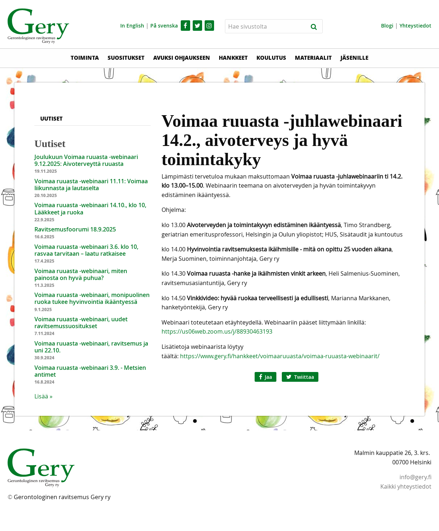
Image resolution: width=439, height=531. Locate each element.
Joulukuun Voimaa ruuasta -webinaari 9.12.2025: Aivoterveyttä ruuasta (86, 160)
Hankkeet (233, 58)
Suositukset (126, 58)
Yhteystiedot (415, 25)
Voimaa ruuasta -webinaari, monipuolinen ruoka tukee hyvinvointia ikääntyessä (92, 298)
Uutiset (51, 118)
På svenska (164, 25)
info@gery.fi (415, 477)
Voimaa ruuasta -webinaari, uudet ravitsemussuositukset (80, 322)
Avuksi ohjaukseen (181, 58)
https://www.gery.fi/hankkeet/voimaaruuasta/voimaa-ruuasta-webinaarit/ (279, 356)
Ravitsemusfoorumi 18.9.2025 (75, 229)
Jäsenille (354, 58)
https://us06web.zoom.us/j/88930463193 (217, 331)
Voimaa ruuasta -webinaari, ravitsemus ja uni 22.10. (91, 346)
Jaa (265, 376)
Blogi (387, 25)
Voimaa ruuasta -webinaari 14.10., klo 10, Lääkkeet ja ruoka (90, 208)
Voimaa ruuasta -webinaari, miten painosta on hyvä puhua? (80, 274)
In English (132, 25)
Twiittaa (300, 376)
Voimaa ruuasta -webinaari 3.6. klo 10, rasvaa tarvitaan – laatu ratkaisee (86, 250)
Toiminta (85, 58)
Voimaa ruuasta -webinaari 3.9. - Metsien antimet (90, 371)
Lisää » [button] (43, 396)
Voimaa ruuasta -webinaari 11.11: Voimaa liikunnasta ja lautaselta (91, 184)
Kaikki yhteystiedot (405, 486)
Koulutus (271, 58)
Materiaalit (313, 58)
